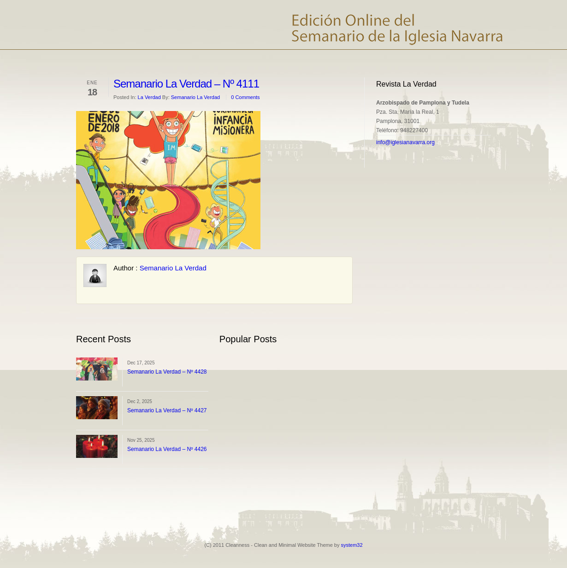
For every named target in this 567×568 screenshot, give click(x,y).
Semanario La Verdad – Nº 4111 (186, 83)
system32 (352, 545)
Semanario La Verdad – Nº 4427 (167, 410)
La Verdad (149, 97)
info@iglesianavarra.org (405, 142)
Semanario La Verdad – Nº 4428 (167, 372)
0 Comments (245, 97)
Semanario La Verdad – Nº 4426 (167, 449)
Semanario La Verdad (195, 97)
